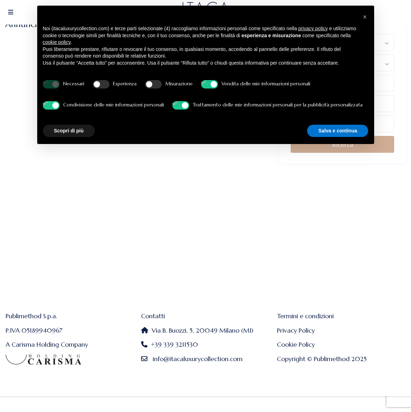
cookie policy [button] (57, 42)
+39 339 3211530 (174, 344)
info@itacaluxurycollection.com (198, 359)
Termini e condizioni (305, 316)
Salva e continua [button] (337, 130)
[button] (365, 16)
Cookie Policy (296, 344)
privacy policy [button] (313, 28)
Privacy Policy (296, 330)
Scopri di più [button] (69, 130)
